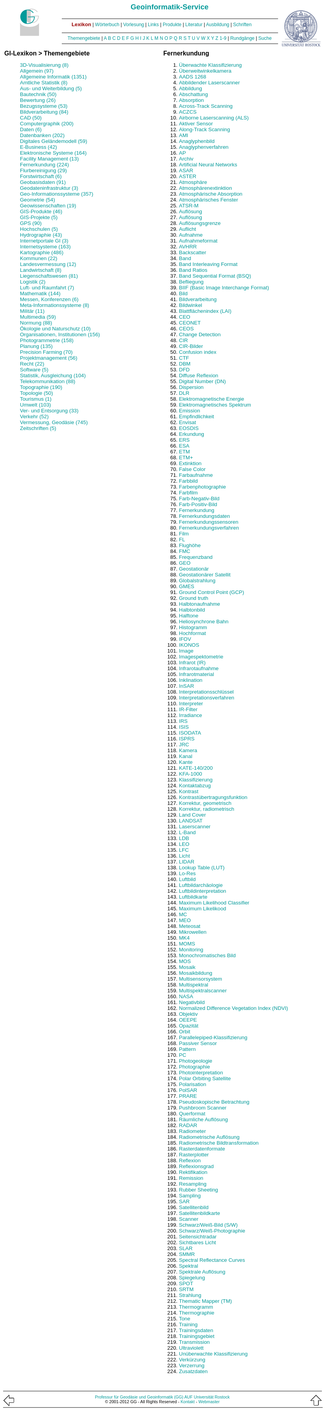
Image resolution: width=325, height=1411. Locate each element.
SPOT (186, 1283)
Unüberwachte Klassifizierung (213, 1354)
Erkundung (191, 434)
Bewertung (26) (38, 100)
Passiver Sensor (198, 1043)
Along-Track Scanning (204, 129)
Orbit (184, 1032)
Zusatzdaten (193, 1371)
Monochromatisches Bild (207, 955)
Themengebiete (84, 38)
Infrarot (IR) (192, 662)
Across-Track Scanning (206, 106)
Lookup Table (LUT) (202, 868)
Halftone (189, 616)
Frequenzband (196, 557)
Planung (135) (36, 346)
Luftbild (187, 879)
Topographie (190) (41, 387)
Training (188, 1324)
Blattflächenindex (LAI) (205, 311)
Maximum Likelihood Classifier (214, 903)
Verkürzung (192, 1360)
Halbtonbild (192, 610)
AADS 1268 (192, 77)
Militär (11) (32, 311)
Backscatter (192, 252)
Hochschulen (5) (39, 229)
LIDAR (186, 862)
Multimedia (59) (38, 317)
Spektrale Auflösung (202, 1272)
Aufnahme (191, 235)
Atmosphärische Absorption (210, 194)
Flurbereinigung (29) (43, 170)
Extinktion (190, 463)
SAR (184, 1201)
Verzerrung (192, 1365)
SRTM (186, 1289)
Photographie (194, 1067)
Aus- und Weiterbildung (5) (51, 88)
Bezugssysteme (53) (43, 106)
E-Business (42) (38, 147)
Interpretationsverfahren (207, 698)
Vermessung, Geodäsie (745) (54, 422)
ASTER (187, 176)
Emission (189, 411)
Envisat (187, 422)
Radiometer (192, 1131)
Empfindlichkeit (196, 416)
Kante (186, 762)
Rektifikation (193, 1172)
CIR (183, 340)
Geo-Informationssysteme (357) (56, 194)
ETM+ (186, 457)
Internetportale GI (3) (44, 241)
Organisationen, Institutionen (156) (60, 334)
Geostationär (194, 569)
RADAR (188, 1125)
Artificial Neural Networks (208, 165)
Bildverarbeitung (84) (44, 112)
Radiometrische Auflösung (209, 1137)
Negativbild (192, 1002)
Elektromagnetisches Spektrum (215, 405)
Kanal (185, 756)
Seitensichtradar (198, 1237)
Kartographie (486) (41, 252)
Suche (265, 38)
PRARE (188, 1096)
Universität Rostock (212, 1397)
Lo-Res (187, 873)
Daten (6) (31, 129)
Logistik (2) (32, 282)
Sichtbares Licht (197, 1242)
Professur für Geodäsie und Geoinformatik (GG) (139, 1397)
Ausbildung (217, 24)
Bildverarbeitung (198, 299)
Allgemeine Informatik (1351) (53, 77)
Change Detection (200, 334)
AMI (184, 135)
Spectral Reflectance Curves (212, 1260)
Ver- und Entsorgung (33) (49, 411)
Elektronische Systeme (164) (53, 153)
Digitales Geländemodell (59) (53, 141)
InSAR (186, 686)
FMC (184, 551)
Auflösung (190, 211)
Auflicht (187, 229)
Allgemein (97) (37, 71)
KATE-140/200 (196, 768)
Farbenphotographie (202, 487)
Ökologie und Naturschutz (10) (55, 329)
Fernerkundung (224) (44, 165)
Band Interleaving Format (208, 264)
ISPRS (187, 739)
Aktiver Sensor (196, 124)
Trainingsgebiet (197, 1336)
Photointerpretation (201, 1073)
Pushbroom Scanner (203, 1108)
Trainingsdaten (196, 1330)
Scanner (189, 1219)
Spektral (188, 1266)
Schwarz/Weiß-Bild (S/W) (208, 1225)
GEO (185, 563)
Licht (184, 856)
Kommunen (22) (38, 258)
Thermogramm (196, 1307)
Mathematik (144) (40, 293)
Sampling (190, 1196)
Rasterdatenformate (202, 1149)
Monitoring (191, 950)
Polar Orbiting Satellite (205, 1078)
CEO (184, 317)
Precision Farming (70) (46, 352)
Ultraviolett (191, 1348)
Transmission (194, 1342)
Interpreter (191, 703)
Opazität (189, 1026)
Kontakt (188, 1401)
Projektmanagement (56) (48, 358)
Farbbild (188, 481)
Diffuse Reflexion (199, 375)
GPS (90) (31, 223)
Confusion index (198, 352)
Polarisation (192, 1084)
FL (182, 539)
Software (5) (34, 370)
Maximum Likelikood (202, 909)
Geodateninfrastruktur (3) (49, 188)
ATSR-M (189, 206)
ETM (184, 452)
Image (186, 651)
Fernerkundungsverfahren (209, 528)
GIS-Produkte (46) (41, 211)
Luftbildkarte (193, 897)
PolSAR (188, 1090)
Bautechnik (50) (38, 94)
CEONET (190, 323)
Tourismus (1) (36, 399)
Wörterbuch (107, 24)
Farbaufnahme (196, 475)
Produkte (172, 24)
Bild (183, 293)
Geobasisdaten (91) (43, 182)
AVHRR (188, 247)
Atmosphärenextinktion (205, 188)
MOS (185, 961)
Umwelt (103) (35, 405)
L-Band (187, 832)
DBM (185, 364)
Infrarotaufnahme (199, 668)
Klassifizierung (196, 780)
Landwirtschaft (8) (40, 270)
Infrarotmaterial (196, 674)
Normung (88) (36, 323)
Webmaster (208, 1401)
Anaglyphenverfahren (204, 147)
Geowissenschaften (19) (48, 206)
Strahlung (190, 1295)
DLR (184, 393)
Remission (191, 1178)
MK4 (184, 938)
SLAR (186, 1248)
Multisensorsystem (200, 979)
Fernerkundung (196, 510)
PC (183, 1055)
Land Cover (192, 815)
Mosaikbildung (195, 973)
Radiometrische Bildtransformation (219, 1143)
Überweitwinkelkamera (205, 71)
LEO (184, 844)
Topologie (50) (36, 393)
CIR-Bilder (191, 346)
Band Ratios (193, 270)
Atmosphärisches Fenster (208, 200)
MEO (185, 920)
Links (153, 24)
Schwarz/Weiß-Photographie (212, 1231)
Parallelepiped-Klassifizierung (213, 1037)
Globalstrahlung (197, 580)
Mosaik (187, 967)
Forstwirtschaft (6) (41, 176)
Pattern (187, 1049)
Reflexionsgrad (196, 1166)
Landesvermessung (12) (48, 264)
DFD (184, 370)
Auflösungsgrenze (200, 223)
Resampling (192, 1184)
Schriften (242, 24)
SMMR (187, 1254)
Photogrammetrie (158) (47, 340)
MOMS (187, 944)
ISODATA (190, 733)
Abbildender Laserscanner (209, 83)
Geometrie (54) (37, 200)
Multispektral (193, 985)
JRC (184, 744)
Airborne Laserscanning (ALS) (214, 118)
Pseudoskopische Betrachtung (214, 1102)
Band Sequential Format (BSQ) (215, 276)
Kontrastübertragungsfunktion (213, 797)
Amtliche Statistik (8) (43, 83)
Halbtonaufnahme (199, 604)
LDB (184, 838)
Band (185, 258)
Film (184, 534)
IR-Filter (188, 709)
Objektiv (188, 1014)
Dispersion (191, 387)
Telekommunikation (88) (47, 381)
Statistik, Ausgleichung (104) (53, 375)
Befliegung (191, 282)
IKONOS (189, 645)
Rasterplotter (194, 1155)
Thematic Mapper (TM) (205, 1301)
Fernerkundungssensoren (209, 522)
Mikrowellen (192, 932)
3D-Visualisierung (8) (44, 65)
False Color (192, 469)
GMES (186, 586)
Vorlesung (133, 24)
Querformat (192, 1114)
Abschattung (193, 94)
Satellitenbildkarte (199, 1213)
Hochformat (192, 633)
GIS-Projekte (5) (38, 217)
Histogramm (193, 627)
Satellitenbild (194, 1207)
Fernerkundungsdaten (204, 516)
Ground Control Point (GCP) (211, 592)
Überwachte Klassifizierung (210, 65)
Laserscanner (195, 826)
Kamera (188, 750)
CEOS (186, 329)
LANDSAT (191, 821)
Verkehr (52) (34, 416)
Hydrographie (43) (41, 235)
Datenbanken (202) (42, 135)
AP (182, 153)
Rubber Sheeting (198, 1190)
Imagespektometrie (201, 657)
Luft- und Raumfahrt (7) (47, 288)
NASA (186, 996)
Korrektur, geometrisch (205, 803)
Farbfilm (188, 493)
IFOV (185, 639)
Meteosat (190, 926)
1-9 (223, 38)
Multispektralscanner (203, 991)
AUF (188, 1397)
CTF (184, 358)
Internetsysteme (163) (45, 247)
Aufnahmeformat (198, 241)
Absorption (191, 100)
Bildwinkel (190, 305)
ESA (184, 446)
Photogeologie (195, 1061)
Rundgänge (242, 38)
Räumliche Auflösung (203, 1119)
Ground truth (193, 598)
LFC (184, 850)
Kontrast (189, 791)
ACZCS (188, 112)
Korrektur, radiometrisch (206, 809)
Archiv (186, 159)
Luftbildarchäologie (201, 885)
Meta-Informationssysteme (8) (54, 305)
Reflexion (190, 1160)
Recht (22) (32, 364)
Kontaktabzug (195, 785)
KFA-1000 (190, 774)
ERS (184, 440)
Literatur (194, 24)
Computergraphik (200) (47, 124)
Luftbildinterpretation (202, 891)
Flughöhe (190, 545)
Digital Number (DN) (202, 381)
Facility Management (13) (49, 159)
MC (183, 914)
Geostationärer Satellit (205, 575)
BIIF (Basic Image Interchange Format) (224, 288)
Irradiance (190, 715)
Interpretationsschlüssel (206, 692)
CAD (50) (31, 118)
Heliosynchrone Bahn (204, 621)
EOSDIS (189, 428)
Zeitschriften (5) (38, 428)
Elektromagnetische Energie (211, 399)
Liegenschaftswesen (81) (49, 276)
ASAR (186, 170)
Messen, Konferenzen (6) (49, 299)
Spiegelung (192, 1278)
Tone (184, 1319)
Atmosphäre (193, 182)
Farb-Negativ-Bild (199, 498)
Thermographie (196, 1313)
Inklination (191, 680)
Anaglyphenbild (197, 141)
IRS (183, 721)
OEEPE (188, 1020)
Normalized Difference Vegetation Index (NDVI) (233, 1008)
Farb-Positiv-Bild (198, 504)
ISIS (184, 727)
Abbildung (190, 88)
